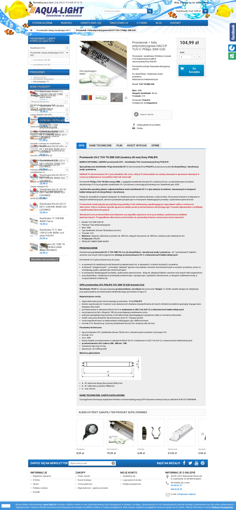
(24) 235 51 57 (61, 2)
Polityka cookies (40, 488)
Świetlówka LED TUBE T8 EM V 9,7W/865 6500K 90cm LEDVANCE (52, 411)
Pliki (119, 145)
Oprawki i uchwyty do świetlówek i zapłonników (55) (45, 144)
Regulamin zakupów (42, 476)
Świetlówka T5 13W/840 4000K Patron (52, 384)
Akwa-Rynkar (39, 218)
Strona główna (42, 22)
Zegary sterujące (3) (39, 186)
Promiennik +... (113, 449)
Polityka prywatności (132, 484)
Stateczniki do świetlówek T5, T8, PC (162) (46, 120)
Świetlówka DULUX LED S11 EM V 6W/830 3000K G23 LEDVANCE (53, 327)
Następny (126, 97)
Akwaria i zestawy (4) (39, 177)
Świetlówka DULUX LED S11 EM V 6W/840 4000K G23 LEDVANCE (53, 342)
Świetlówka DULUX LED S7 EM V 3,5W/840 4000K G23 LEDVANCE (53, 371)
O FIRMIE (142, 22)
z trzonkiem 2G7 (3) (41, 65)
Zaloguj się (186, 2)
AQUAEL (37, 227)
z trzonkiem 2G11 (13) (42, 69)
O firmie (36, 480)
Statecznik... (173, 449)
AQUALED (38, 232)
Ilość (182, 52)
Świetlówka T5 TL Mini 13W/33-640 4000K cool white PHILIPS (52, 396)
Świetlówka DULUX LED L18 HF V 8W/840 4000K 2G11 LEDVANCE (53, 313)
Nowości (66, 22)
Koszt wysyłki (136, 145)
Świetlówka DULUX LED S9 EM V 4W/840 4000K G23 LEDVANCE (53, 356)
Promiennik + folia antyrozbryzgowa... (49, 442)
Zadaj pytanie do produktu (148, 125)
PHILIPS (146, 100)
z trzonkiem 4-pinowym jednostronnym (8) (43, 80)
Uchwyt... (141, 449)
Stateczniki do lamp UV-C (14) (43, 127)
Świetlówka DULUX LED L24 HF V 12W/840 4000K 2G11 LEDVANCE (53, 298)
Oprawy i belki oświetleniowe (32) (45, 165)
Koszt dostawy (84, 480)
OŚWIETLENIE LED (91, 22)
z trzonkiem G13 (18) (42, 86)
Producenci (37, 208)
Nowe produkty (40, 249)
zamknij (6, 506)
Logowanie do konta (132, 480)
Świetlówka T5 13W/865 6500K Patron (52, 271)
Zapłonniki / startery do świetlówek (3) (47, 151)
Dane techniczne (100, 145)
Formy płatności (85, 484)
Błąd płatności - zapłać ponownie (93, 488)
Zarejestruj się (129, 476)
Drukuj (140, 128)
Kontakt (175, 22)
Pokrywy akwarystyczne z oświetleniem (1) (41, 171)
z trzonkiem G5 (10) (41, 74)
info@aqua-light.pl (186, 494)
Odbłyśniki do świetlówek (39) (43, 160)
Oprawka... (81, 449)
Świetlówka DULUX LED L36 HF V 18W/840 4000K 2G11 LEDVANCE (53, 284)
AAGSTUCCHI (39, 213)
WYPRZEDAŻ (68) (38, 198)
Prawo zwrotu (84, 476)
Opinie (155, 145)
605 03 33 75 (76, 2)
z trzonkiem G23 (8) (41, 60)
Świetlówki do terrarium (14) (42, 105)
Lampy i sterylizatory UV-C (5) (46, 91)
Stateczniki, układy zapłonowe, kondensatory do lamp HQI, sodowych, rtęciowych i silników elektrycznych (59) (44, 135)
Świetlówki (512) (37, 48)
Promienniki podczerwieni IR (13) (44, 100)
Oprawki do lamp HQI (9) (41, 155)
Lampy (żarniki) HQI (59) (41, 115)
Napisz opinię (146, 114)
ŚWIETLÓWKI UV (119, 22)
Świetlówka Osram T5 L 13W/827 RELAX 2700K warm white (51, 258)
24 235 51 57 (176, 485)
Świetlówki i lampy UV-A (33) (43, 96)
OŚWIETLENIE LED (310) (41, 110)
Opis (81, 145)
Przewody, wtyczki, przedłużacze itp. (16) (46, 192)
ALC (35, 223)
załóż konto (202, 2)
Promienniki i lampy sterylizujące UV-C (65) (47, 54)
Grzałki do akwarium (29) (41, 182)
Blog (159, 22)
